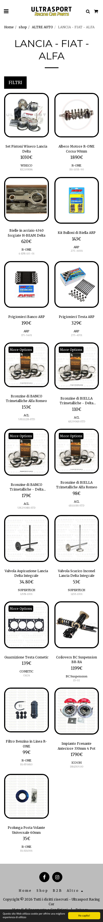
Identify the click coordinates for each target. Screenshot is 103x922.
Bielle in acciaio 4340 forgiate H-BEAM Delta (26, 232)
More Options (21, 350)
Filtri (15, 82)
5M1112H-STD (26, 419)
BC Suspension (76, 676)
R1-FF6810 (26, 764)
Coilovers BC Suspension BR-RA (76, 659)
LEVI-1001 (76, 594)
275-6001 (77, 250)
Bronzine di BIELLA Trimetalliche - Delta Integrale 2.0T (76, 401)
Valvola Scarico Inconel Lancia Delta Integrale (76, 573)
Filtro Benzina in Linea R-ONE (26, 743)
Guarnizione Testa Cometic (26, 657)
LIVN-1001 (26, 594)
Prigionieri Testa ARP (76, 317)
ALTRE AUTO (42, 27)
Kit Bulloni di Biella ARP (77, 233)
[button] (6, 11)
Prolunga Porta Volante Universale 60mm (26, 830)
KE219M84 (26, 169)
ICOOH (76, 763)
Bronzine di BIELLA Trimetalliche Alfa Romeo (76, 484)
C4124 (26, 675)
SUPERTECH (26, 590)
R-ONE (76, 165)
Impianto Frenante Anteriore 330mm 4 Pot (76, 746)
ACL (26, 415)
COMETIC (26, 671)
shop (23, 27)
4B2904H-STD (76, 421)
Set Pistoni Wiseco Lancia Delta (26, 148)
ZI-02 (76, 680)
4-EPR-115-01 (26, 253)
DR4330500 (76, 766)
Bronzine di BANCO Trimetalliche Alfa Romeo (26, 398)
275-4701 (76, 335)
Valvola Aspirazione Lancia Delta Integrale (26, 573)
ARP (76, 247)
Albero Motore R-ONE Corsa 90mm (76, 148)
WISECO (26, 165)
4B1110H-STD (76, 505)
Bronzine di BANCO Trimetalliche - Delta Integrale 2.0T (26, 487)
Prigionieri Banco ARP (26, 317)
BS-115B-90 (76, 169)
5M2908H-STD (26, 507)
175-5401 (26, 335)
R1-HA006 (26, 850)
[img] (26, 115)
